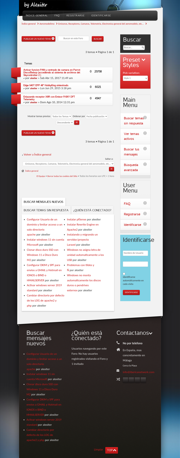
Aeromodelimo (47, 23)
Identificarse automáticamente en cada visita (133, 281)
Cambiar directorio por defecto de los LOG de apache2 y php (45, 300)
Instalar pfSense (76, 219)
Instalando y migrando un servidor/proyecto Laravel (82, 240)
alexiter (33, 78)
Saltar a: (109, 158)
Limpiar (98, 449)
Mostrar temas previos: (50, 116)
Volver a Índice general (37, 154)
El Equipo (41, 176)
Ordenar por (90, 116)
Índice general (29, 23)
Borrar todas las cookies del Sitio (62, 176)
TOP (110, 450)
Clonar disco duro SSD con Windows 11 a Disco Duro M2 (42, 255)
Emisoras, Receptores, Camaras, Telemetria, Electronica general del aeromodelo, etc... (101, 23)
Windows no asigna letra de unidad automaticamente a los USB (85, 255)
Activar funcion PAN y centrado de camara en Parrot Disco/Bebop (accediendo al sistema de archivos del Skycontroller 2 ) (51, 73)
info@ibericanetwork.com (139, 372)
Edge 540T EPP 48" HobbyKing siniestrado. (46, 85)
